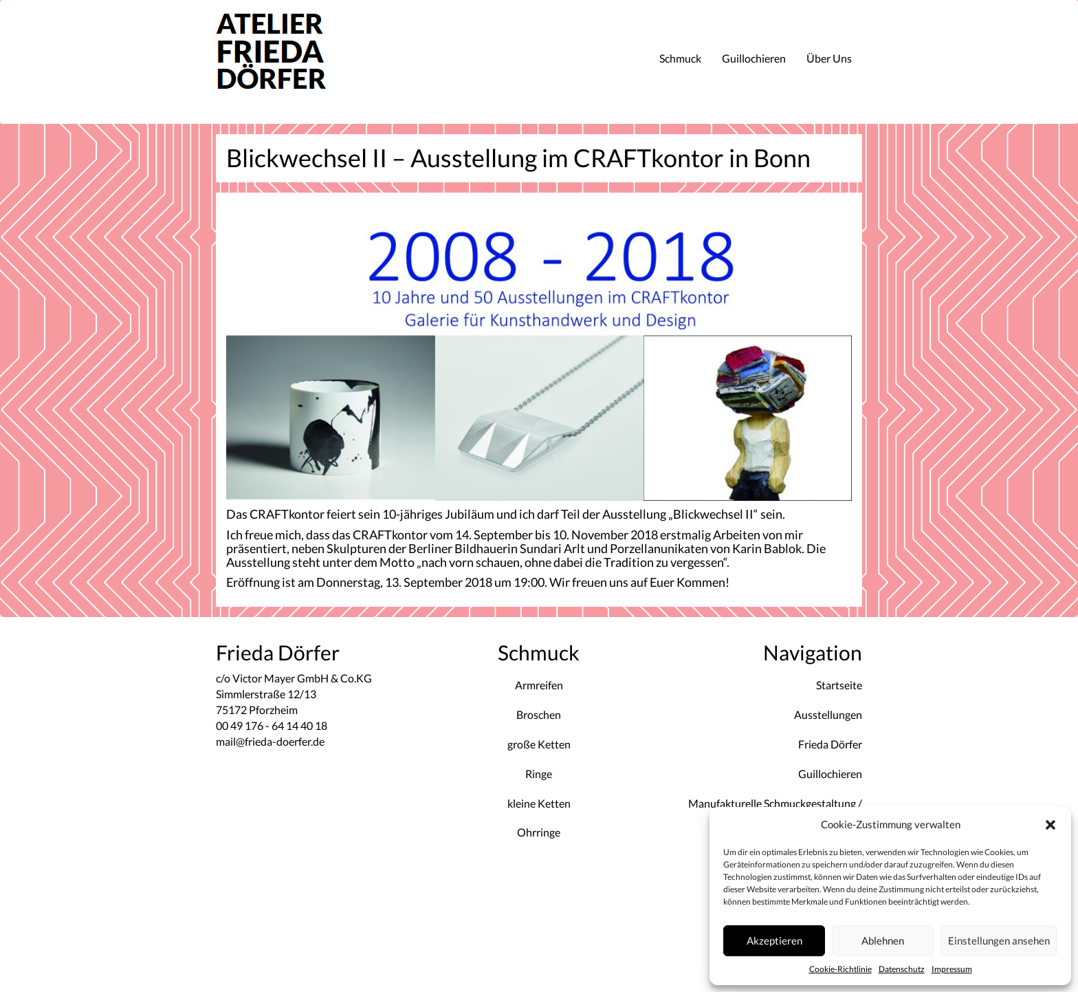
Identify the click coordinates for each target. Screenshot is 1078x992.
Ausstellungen (828, 714)
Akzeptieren (774, 940)
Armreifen (539, 684)
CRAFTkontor (390, 534)
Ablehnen (882, 940)
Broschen (538, 714)
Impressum (952, 969)
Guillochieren (754, 58)
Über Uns (829, 58)
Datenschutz (902, 969)
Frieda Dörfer (830, 744)
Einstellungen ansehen (999, 940)
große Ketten (539, 744)
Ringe (538, 773)
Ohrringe (538, 832)
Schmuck (680, 58)
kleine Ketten (539, 803)
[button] (1050, 825)
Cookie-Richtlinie (840, 969)
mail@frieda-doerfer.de (270, 741)
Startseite (839, 684)
